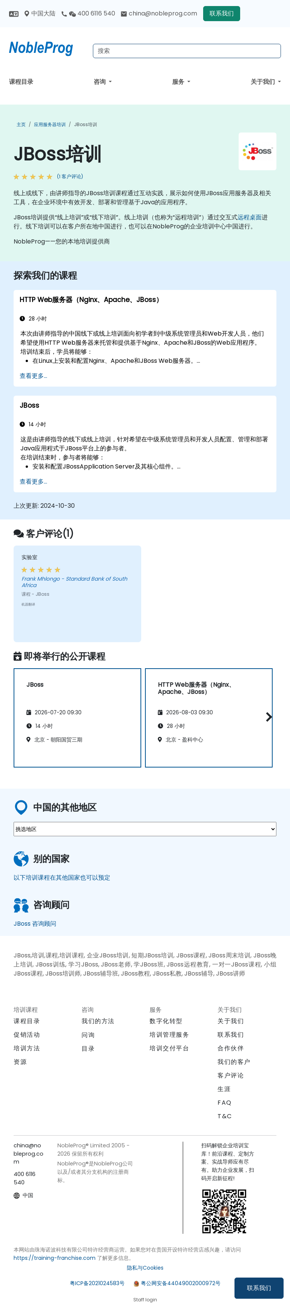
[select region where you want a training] (145, 829)
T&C (225, 1116)
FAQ (225, 1102)
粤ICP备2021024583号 (97, 1283)
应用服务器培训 (50, 124)
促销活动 (27, 1034)
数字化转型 (166, 1021)
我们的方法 (98, 1021)
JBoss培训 (85, 124)
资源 (20, 1061)
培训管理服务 (170, 1034)
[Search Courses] (187, 51)
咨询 (100, 81)
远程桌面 (250, 217)
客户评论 (231, 1075)
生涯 (224, 1089)
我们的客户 (234, 1061)
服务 (179, 81)
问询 (88, 1035)
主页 (21, 124)
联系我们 (259, 1288)
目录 (88, 1048)
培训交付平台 (170, 1048)
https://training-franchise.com (55, 1258)
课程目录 (21, 81)
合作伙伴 (231, 1048)
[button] (267, 716)
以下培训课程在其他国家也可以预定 (62, 877)
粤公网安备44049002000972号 (181, 1283)
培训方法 (27, 1048)
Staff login (145, 1299)
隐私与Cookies (145, 1268)
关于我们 (263, 81)
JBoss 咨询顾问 (35, 923)
